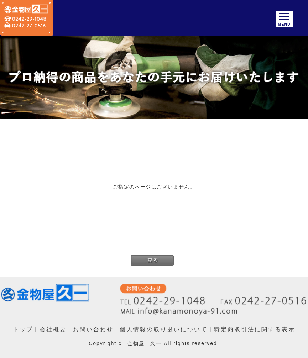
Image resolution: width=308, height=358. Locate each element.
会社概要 (53, 329)
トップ (23, 329)
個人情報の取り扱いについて (164, 329)
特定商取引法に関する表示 (254, 329)
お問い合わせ (93, 329)
